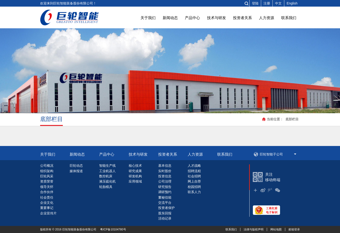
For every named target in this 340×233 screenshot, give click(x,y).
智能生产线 (107, 165)
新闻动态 (170, 18)
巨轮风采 (46, 176)
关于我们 (148, 18)
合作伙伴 (46, 192)
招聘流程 (194, 171)
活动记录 (164, 218)
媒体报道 (76, 171)
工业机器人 (107, 171)
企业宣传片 (48, 213)
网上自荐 (194, 181)
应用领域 (135, 181)
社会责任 (46, 197)
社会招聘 (194, 176)
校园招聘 (194, 187)
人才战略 (194, 165)
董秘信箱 (164, 197)
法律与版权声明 (254, 229)
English (292, 3)
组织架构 (46, 171)
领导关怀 (46, 187)
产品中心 (192, 18)
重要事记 (46, 208)
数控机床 (105, 176)
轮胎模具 (105, 187)
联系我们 (288, 18)
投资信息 (164, 176)
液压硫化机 (107, 181)
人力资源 (266, 18)
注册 (267, 3)
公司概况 (46, 165)
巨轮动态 (76, 165)
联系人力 (194, 192)
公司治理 (164, 181)
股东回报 (164, 213)
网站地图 (276, 229)
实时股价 (164, 171)
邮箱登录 (294, 229)
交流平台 (164, 202)
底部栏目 (292, 119)
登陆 (255, 3)
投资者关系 (242, 18)
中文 (278, 3)
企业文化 (46, 202)
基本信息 (164, 165)
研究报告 (164, 187)
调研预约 (164, 192)
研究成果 (135, 171)
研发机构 (135, 176)
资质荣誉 (46, 181)
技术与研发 (216, 18)
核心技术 (135, 165)
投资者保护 (166, 208)
